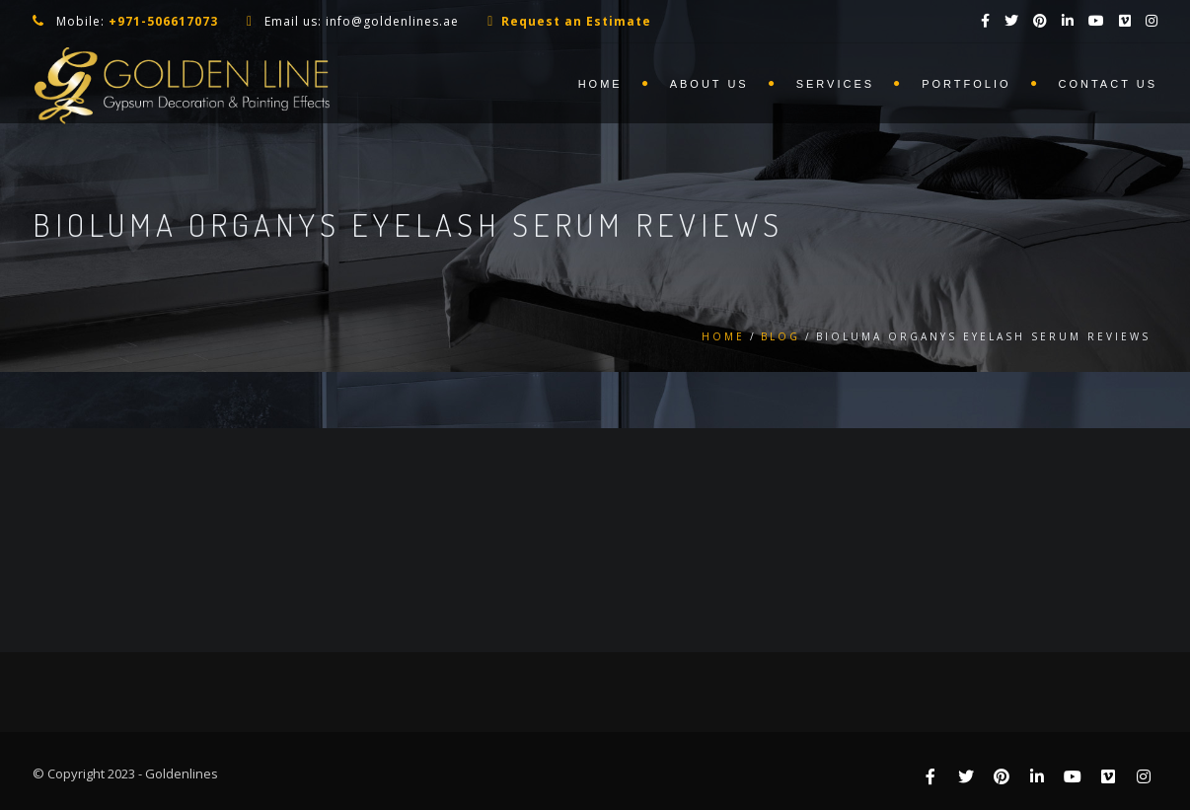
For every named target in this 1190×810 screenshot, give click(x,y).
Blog (780, 336)
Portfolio (966, 84)
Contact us (1108, 84)
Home (600, 84)
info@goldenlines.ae (392, 21)
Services (835, 84)
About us (709, 84)
